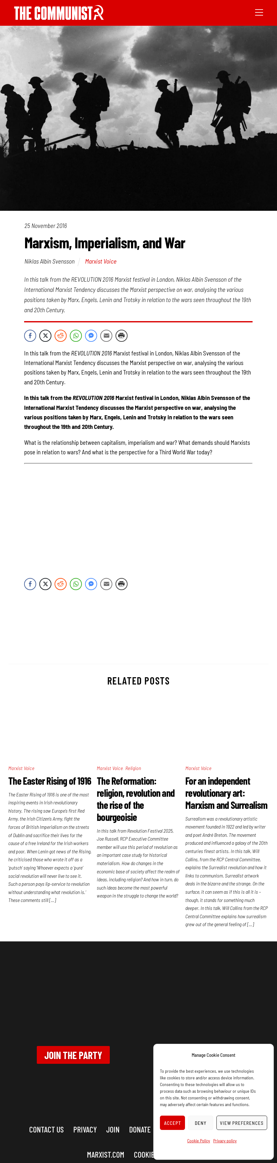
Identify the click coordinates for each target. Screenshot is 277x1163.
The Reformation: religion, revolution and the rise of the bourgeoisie (136, 798)
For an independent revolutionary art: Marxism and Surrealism (226, 792)
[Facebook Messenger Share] (91, 336)
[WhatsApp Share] (76, 336)
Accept (172, 1123)
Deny (201, 1123)
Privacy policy (225, 1140)
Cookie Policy (198, 1140)
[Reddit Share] (61, 336)
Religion (133, 768)
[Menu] (259, 11)
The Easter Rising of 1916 (49, 780)
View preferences (242, 1123)
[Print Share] (121, 336)
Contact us (46, 1129)
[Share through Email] (106, 336)
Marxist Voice (100, 261)
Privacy (85, 1129)
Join (113, 1129)
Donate (140, 1129)
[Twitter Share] (45, 336)
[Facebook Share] (30, 336)
